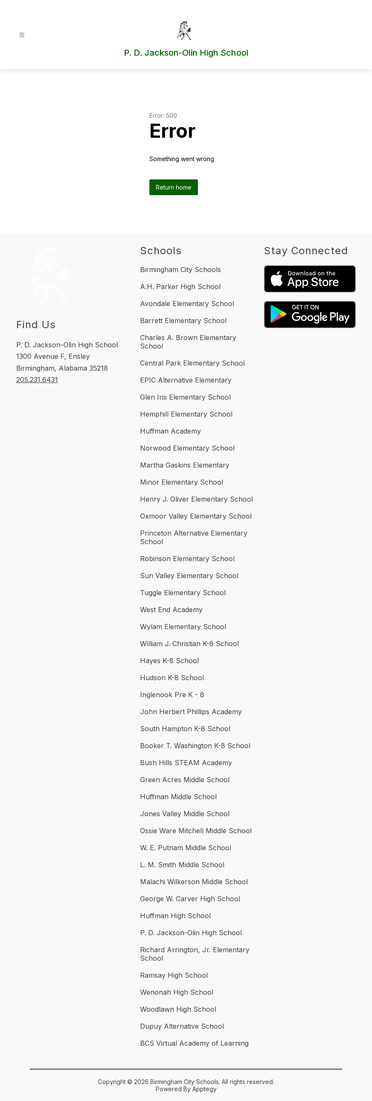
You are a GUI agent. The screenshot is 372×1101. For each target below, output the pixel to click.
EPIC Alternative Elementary (186, 380)
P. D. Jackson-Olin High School (191, 932)
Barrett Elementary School (183, 320)
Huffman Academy (170, 431)
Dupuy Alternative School (182, 1026)
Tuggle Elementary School (183, 592)
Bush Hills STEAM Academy (186, 762)
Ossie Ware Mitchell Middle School (196, 830)
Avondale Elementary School (187, 303)
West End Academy (171, 609)
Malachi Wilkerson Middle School (194, 881)
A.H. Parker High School (180, 286)
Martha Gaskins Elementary (184, 465)
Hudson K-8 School (172, 677)
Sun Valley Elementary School (189, 575)
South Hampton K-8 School (185, 728)
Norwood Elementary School (187, 448)
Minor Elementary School (181, 482)
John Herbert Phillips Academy (191, 711)
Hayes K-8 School (169, 660)
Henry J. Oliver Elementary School (196, 499)
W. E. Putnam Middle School (185, 847)
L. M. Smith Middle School (182, 864)
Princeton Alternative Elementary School (193, 537)
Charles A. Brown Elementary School (188, 341)
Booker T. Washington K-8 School (195, 745)
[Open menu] (22, 35)
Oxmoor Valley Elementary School (196, 516)
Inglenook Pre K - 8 (172, 694)
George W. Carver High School (190, 898)
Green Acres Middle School (184, 779)
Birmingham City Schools (180, 269)
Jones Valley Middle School (184, 813)
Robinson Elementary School (187, 558)
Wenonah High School (176, 992)
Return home (174, 187)
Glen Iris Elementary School (185, 397)
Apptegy (204, 1088)
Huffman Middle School (178, 796)
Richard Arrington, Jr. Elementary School (194, 953)
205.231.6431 (37, 379)
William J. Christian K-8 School (189, 643)
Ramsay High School (174, 975)
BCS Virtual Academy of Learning (194, 1043)
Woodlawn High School (178, 1009)
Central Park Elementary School (192, 363)
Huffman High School (175, 915)
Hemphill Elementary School (186, 414)
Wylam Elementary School (183, 626)
